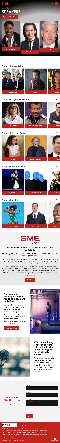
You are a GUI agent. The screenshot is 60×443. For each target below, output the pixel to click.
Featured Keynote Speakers (15, 99)
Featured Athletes (11, 200)
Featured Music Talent (13, 66)
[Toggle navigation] (56, 3)
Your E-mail (29, 392)
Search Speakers (9, 17)
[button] (52, 65)
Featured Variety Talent (14, 166)
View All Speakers (11, 328)
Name (28, 385)
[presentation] (38, 410)
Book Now (30, 280)
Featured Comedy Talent (14, 133)
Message (28, 399)
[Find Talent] (52, 3)
